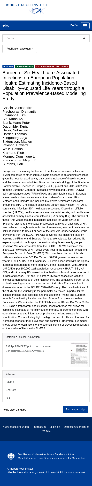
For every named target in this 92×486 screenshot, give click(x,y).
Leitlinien (55, 426)
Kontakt (46, 430)
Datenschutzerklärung (76, 426)
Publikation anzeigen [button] (20, 48)
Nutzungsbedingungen (16, 426)
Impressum (39, 426)
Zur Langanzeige (75, 409)
